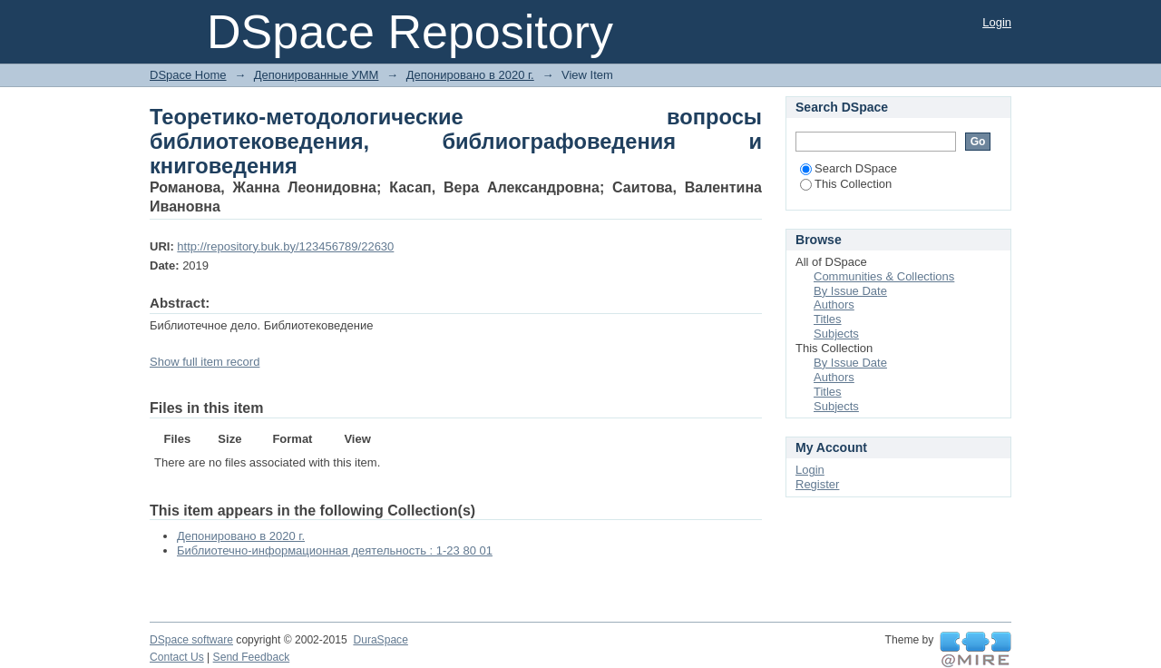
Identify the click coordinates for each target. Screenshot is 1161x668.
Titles (828, 319)
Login (996, 22)
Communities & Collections (884, 276)
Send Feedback (251, 657)
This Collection (846, 184)
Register (817, 484)
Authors (834, 304)
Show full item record (204, 361)
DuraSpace (380, 640)
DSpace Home (188, 75)
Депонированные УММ (316, 75)
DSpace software (191, 640)
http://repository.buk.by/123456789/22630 (285, 246)
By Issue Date (850, 291)
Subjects (836, 333)
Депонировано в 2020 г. (470, 75)
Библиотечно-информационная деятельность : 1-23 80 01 (335, 550)
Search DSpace (848, 168)
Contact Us (177, 657)
